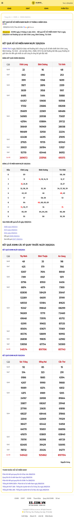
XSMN (46, 8)
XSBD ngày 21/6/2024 (10, 227)
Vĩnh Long (23, 64)
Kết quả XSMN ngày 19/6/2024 (13, 355)
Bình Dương (43, 64)
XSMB (9, 8)
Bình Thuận (42, 256)
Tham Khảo (37, 498)
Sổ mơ (58, 498)
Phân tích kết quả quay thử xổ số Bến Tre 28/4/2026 (18, 480)
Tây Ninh (23, 256)
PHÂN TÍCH (64, 8)
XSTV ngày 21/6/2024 (10, 230)
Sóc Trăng (24, 361)
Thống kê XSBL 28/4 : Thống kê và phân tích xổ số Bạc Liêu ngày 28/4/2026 (25, 490)
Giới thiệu (24, 516)
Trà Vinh (61, 64)
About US (33, 516)
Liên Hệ (40, 516)
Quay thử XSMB (48, 498)
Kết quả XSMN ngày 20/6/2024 (13, 250)
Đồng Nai (42, 361)
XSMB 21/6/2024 (14, 236)
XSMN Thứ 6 (7, 48)
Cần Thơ (62, 361)
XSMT (28, 8)
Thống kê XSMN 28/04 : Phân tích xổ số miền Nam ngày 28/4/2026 (23, 484)
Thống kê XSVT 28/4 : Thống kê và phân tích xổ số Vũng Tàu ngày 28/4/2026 (26, 487)
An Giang (62, 256)
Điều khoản (49, 516)
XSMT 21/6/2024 (17, 239)
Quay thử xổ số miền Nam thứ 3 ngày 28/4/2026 (17, 477)
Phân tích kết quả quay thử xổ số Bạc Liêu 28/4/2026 (18, 474)
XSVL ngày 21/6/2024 (10, 233)
